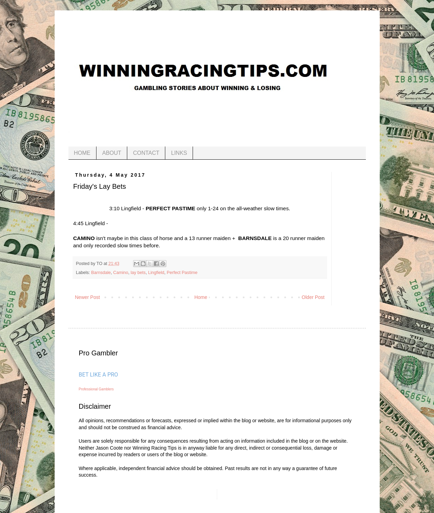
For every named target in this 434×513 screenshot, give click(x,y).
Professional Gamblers (96, 389)
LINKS (179, 153)
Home (200, 297)
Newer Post (87, 297)
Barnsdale (101, 272)
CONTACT (146, 153)
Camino (120, 272)
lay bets (138, 272)
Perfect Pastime (182, 272)
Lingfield (156, 272)
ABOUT (111, 153)
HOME (82, 153)
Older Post (313, 297)
